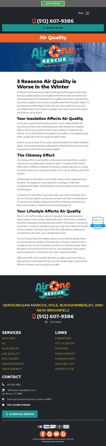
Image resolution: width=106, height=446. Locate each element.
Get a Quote (65, 343)
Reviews (61, 348)
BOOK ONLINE (53, 3)
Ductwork (10, 358)
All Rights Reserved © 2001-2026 (62, 439)
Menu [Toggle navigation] (83, 13)
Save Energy (12, 368)
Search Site (64, 368)
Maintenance (13, 363)
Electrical (11, 348)
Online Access (46, 439)
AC (4, 343)
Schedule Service (20, 414)
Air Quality (11, 353)
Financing (63, 338)
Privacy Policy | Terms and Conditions (53, 441)
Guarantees (65, 358)
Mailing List (65, 363)
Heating (8, 338)
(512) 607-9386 (55, 21)
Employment (65, 353)
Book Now (53, 27)
